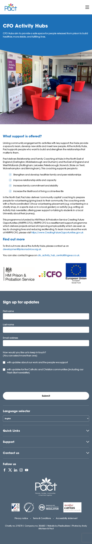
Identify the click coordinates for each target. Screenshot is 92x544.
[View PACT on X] (10, 470)
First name (8, 311)
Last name (8, 324)
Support (8, 442)
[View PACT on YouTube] (26, 470)
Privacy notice (21, 518)
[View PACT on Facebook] (4, 470)
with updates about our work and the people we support (37, 362)
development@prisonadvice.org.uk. (22, 249)
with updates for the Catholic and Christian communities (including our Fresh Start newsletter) (45, 371)
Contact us (11, 453)
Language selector (16, 411)
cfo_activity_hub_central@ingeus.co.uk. (59, 255)
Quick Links (11, 430)
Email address (10, 337)
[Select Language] (46, 418)
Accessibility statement (66, 518)
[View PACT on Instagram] (21, 470)
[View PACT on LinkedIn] (15, 470)
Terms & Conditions (42, 518)
